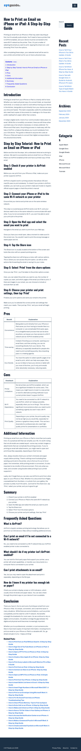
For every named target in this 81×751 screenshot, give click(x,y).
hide (15, 62)
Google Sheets (64, 152)
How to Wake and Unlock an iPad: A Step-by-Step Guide (29, 708)
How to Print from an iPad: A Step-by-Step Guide (26, 667)
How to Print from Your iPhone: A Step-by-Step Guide (27, 680)
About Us (66, 748)
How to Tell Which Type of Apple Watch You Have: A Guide (66, 88)
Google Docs (63, 149)
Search (61, 22)
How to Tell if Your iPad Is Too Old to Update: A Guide (65, 61)
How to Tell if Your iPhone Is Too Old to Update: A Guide (66, 52)
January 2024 (64, 118)
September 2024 (65, 111)
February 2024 (64, 114)
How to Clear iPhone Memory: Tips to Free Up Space (27, 703)
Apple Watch (63, 145)
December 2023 (64, 121)
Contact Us (73, 748)
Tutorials (62, 171)
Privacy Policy (56, 748)
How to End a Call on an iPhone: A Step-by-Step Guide (28, 705)
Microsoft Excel (64, 164)
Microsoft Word (64, 168)
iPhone (61, 160)
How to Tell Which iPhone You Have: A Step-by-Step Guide (66, 69)
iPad (60, 156)
